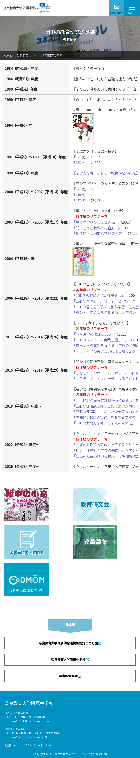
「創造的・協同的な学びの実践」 (98, 233)
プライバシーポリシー (37, 745)
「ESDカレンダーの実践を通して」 (100, 339)
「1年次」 (80, 157)
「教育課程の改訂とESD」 (93, 334)
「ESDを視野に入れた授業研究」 (98, 295)
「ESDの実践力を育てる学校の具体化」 (104, 423)
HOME (8, 55)
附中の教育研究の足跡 (48, 55)
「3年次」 (80, 200)
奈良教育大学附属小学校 (68, 659)
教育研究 (22, 55)
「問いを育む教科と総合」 (93, 227)
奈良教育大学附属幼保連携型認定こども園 (68, 643)
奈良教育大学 (68, 676)
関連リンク (11, 745)
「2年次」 (80, 162)
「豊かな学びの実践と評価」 (95, 222)
